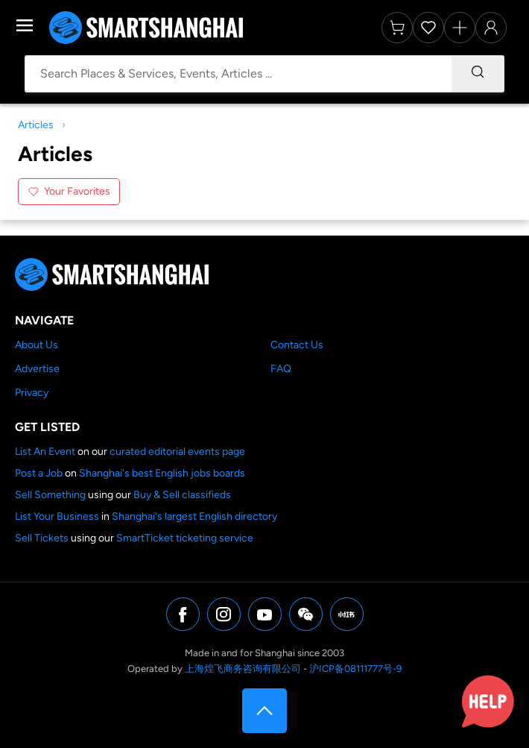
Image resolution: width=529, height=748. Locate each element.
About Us (36, 345)
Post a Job (39, 473)
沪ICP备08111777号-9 (355, 668)
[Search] (478, 74)
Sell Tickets (42, 538)
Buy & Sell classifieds (182, 494)
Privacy (31, 392)
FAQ (280, 368)
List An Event (45, 451)
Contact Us (296, 345)
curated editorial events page (177, 451)
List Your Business (57, 516)
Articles (36, 125)
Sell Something (50, 494)
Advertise (37, 368)
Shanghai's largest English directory (194, 516)
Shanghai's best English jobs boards (162, 473)
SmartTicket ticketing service (184, 538)
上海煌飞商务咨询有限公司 (243, 668)
